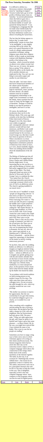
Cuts (38, 10)
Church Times (4, 8)
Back (38, 15)
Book (38, 12)
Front (38, 7)
